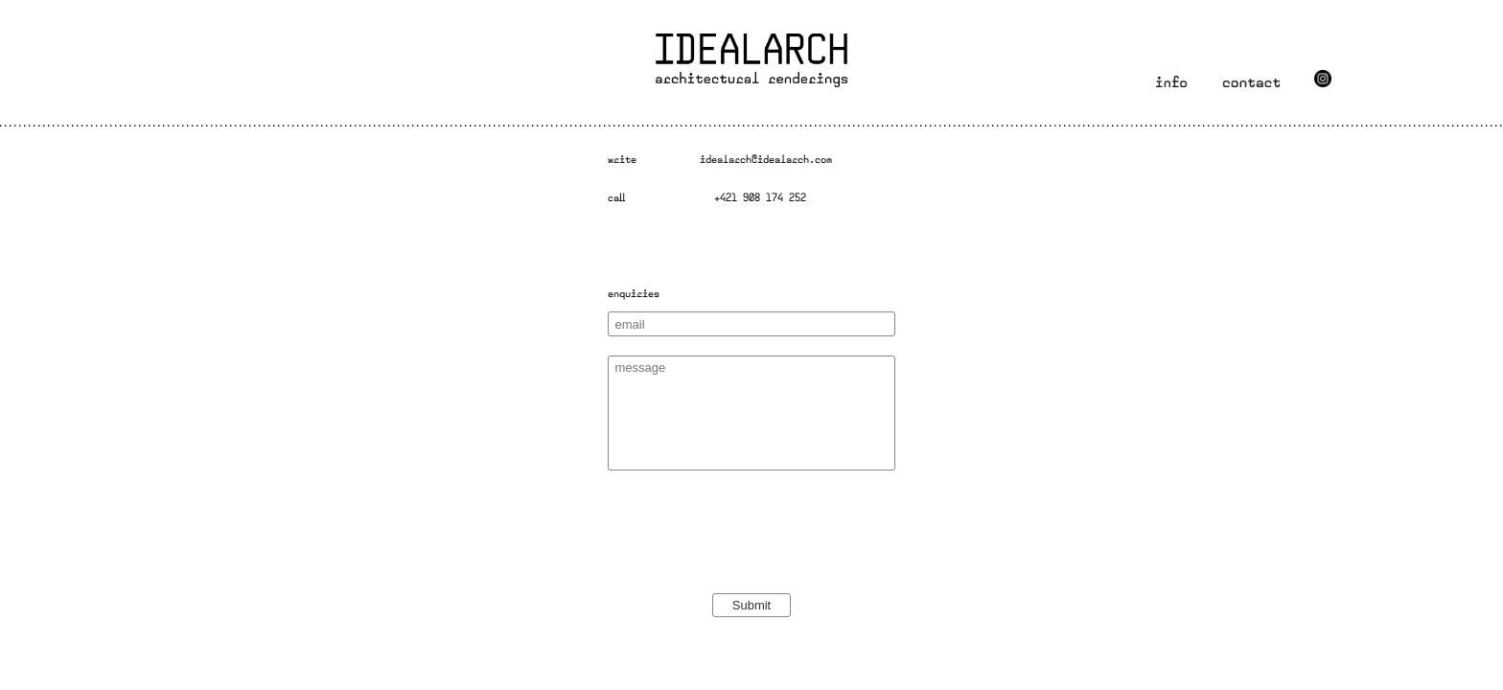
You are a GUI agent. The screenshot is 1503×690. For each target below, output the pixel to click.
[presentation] (753, 561)
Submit (751, 605)
